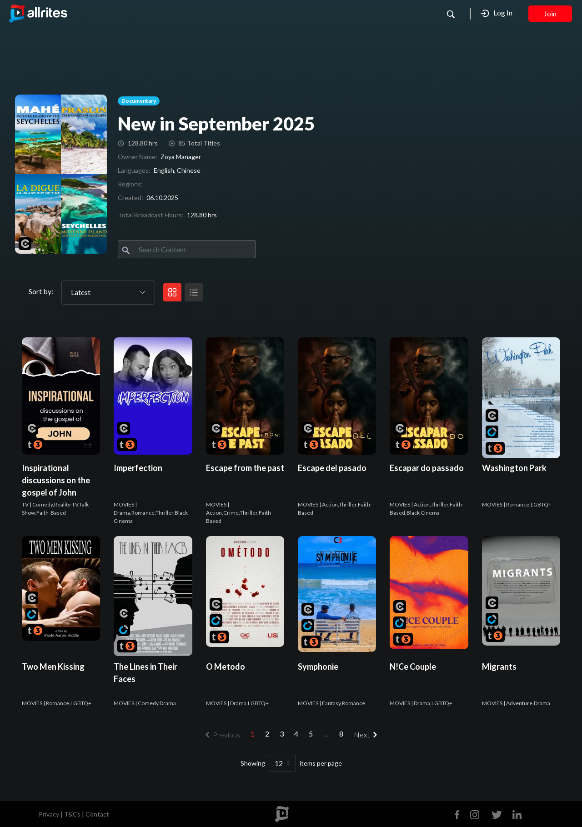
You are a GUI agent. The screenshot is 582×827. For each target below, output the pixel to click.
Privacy (49, 814)
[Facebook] (459, 813)
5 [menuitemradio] (311, 733)
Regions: (130, 184)
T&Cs (72, 814)
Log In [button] (496, 13)
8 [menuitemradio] (341, 733)
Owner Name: (137, 156)
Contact (97, 814)
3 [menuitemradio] (282, 733)
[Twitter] (497, 813)
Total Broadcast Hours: (151, 215)
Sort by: (41, 291)
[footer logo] (281, 814)
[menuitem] (367, 735)
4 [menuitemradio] (296, 733)
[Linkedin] (515, 813)
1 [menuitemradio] (253, 733)
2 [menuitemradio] (267, 733)
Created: (130, 197)
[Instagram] (475, 813)
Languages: (134, 170)
